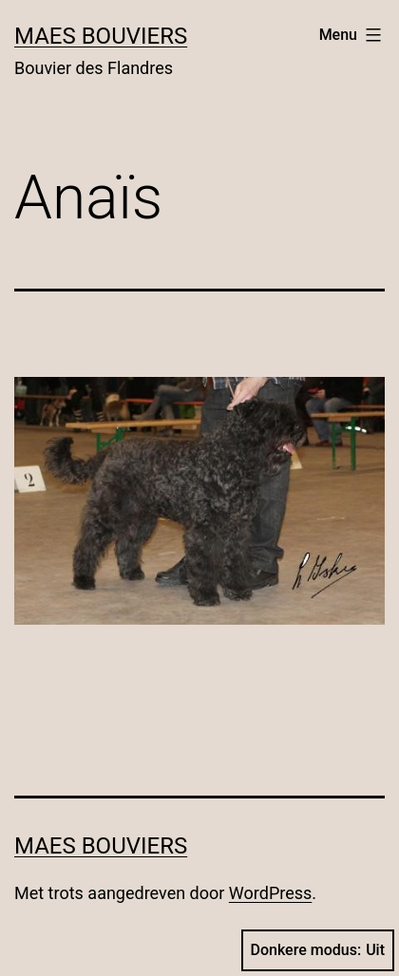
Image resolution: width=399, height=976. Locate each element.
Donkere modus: (318, 950)
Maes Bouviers (100, 36)
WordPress (270, 893)
